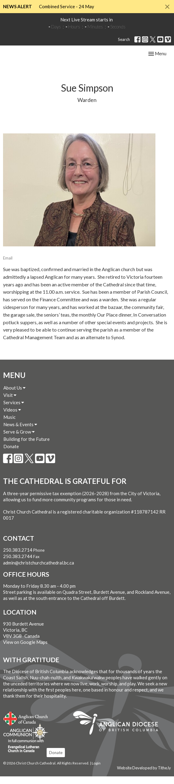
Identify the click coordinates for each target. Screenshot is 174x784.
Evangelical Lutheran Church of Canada (23, 753)
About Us (14, 395)
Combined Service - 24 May (66, 6)
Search (124, 39)
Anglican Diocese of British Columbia (119, 731)
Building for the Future (26, 446)
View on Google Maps (25, 649)
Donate (11, 454)
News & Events (20, 432)
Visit (9, 402)
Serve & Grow (19, 439)
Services (13, 410)
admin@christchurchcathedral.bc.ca (38, 570)
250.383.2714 (17, 557)
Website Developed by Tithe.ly (144, 775)
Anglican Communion (25, 739)
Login (96, 770)
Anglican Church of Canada (25, 725)
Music (9, 424)
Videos (12, 417)
